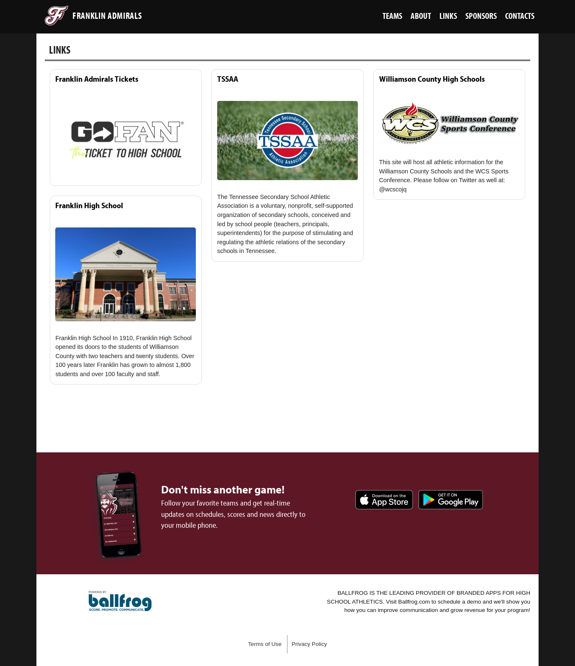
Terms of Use (265, 644)
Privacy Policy (309, 644)
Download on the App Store (384, 499)
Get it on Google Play (450, 499)
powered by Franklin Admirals (120, 601)
